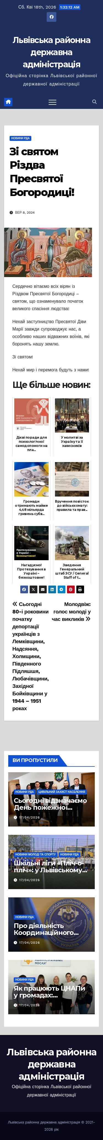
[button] (94, 101)
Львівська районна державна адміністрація (51, 52)
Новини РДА (20, 138)
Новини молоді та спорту (35, 854)
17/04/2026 (29, 817)
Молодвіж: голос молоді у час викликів (71, 611)
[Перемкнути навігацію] (52, 102)
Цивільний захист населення (61, 791)
